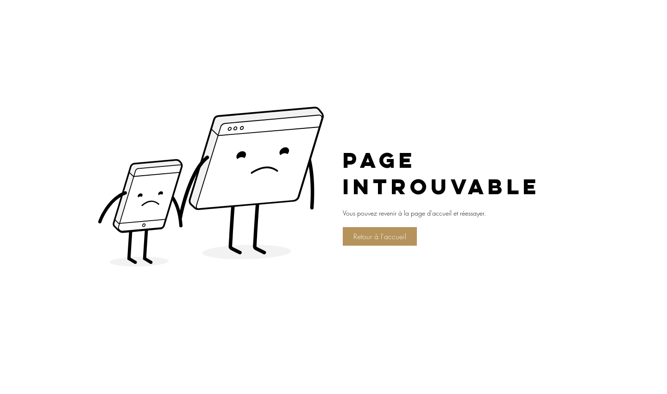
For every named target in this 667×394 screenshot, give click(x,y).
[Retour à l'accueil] (380, 236)
